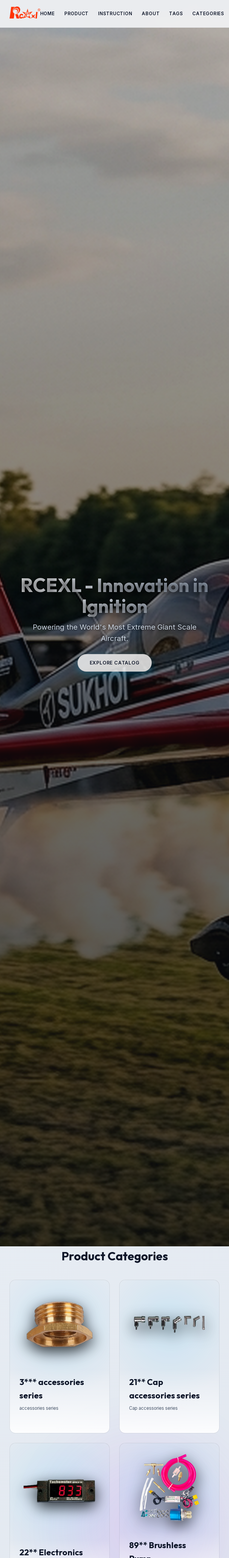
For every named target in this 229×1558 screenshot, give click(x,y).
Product (76, 13)
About (151, 13)
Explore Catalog (115, 663)
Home (47, 13)
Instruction (115, 13)
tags (176, 13)
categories (208, 13)
